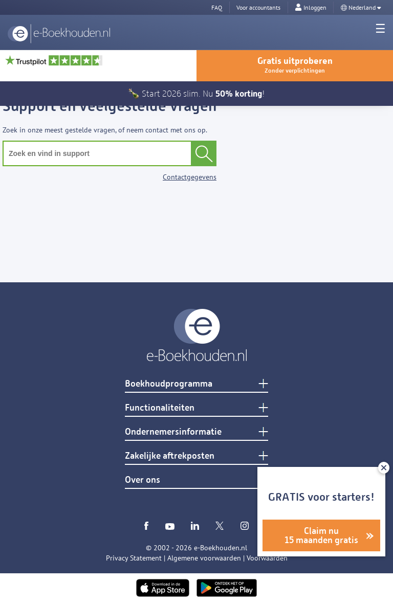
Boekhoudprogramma (168, 383)
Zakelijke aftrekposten (169, 456)
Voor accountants (258, 7)
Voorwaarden (267, 558)
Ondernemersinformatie (173, 432)
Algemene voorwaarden (204, 558)
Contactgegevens (189, 177)
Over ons (142, 480)
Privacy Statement (134, 558)
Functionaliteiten (159, 407)
